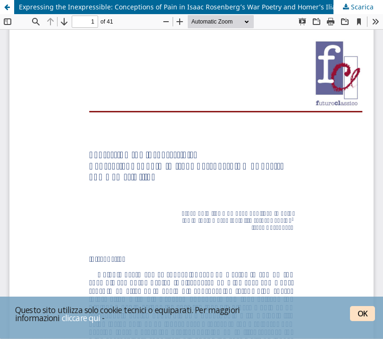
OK (362, 313)
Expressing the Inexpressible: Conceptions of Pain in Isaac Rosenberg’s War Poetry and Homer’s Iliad (179, 6)
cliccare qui (81, 317)
